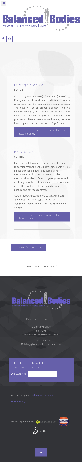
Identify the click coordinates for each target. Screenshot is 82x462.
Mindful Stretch (23, 152)
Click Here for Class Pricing (28, 247)
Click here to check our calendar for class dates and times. (41, 132)
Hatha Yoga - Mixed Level (29, 85)
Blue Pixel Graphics (43, 395)
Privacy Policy (18, 401)
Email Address (19, 373)
